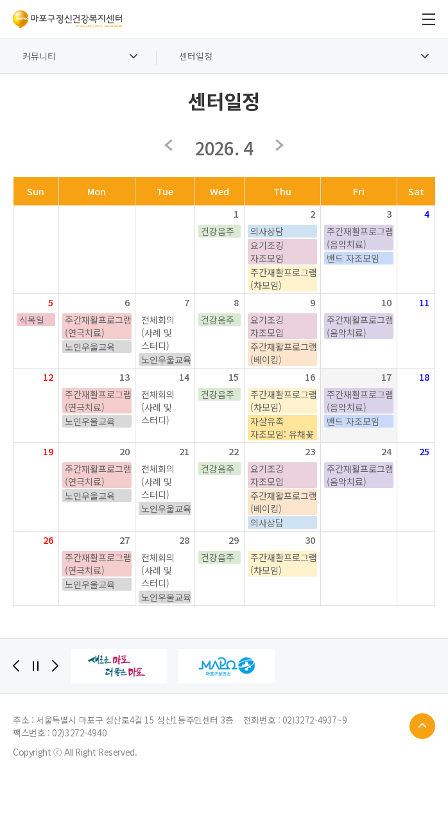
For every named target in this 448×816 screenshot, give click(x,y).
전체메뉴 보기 (428, 19)
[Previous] (16, 666)
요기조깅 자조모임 (267, 252)
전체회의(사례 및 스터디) (158, 332)
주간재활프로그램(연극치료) (98, 326)
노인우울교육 (90, 346)
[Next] (55, 666)
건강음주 (217, 231)
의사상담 (267, 231)
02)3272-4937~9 (314, 719)
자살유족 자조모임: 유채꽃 (282, 427)
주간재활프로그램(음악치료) (360, 237)
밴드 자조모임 (353, 258)
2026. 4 (224, 148)
